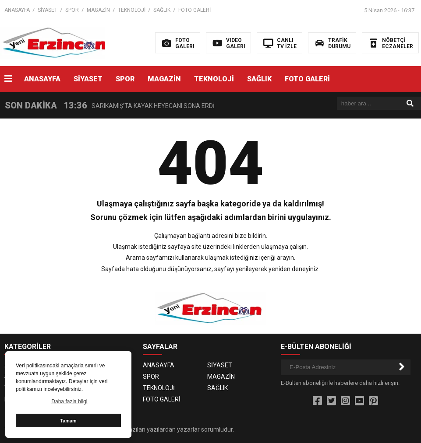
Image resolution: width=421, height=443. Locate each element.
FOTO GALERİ (194, 10)
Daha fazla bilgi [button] (69, 401)
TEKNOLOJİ (131, 10)
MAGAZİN (98, 10)
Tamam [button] (68, 420)
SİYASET (47, 10)
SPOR (72, 10)
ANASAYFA (17, 10)
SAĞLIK (161, 10)
